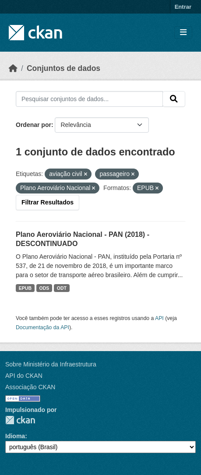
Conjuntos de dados (63, 68)
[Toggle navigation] (183, 32)
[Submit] (173, 99)
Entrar (183, 7)
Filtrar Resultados (47, 202)
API (159, 318)
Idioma (15, 436)
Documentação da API (42, 327)
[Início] (13, 68)
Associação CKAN (30, 387)
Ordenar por (33, 124)
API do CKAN (23, 375)
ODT (62, 288)
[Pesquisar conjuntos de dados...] (89, 99)
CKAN (20, 420)
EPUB (25, 288)
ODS (44, 288)
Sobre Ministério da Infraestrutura (50, 364)
